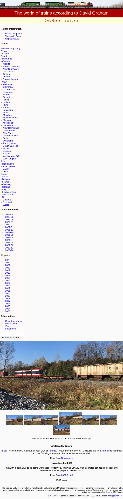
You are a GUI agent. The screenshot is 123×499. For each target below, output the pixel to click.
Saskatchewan (10, 79)
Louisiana (8, 110)
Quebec (7, 76)
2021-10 (9, 232)
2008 (7, 298)
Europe (4, 174)
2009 (7, 296)
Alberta (6, 64)
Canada (6, 61)
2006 (7, 303)
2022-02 (9, 224)
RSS (51, 496)
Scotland (7, 202)
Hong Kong (8, 164)
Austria (5, 176)
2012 (7, 288)
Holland (6, 187)
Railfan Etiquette (13, 33)
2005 (7, 306)
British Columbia (11, 66)
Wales (6, 205)
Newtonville (67, 458)
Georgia (7, 97)
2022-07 (9, 222)
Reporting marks (13, 321)
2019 (7, 270)
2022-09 (9, 219)
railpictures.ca (12, 38)
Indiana (7, 102)
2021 (7, 265)
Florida (6, 94)
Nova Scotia (9, 71)
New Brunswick (11, 69)
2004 (7, 308)
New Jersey (9, 130)
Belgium (6, 179)
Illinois (6, 99)
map (4, 450)
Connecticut (9, 89)
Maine (6, 112)
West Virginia (9, 158)
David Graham (53, 20)
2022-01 (9, 227)
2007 (7, 301)
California (8, 87)
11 (68, 475)
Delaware (8, 92)
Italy (4, 189)
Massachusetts (10, 117)
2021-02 (9, 245)
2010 (7, 293)
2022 (7, 262)
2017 (7, 275)
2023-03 (9, 217)
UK (3, 197)
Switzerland (8, 194)
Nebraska (8, 125)
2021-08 (9, 237)
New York (8, 133)
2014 (7, 283)
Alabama (7, 84)
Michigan (7, 120)
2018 (7, 273)
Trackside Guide (13, 36)
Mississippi (8, 123)
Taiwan (5, 169)
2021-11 (9, 229)
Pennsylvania (10, 143)
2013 (7, 285)
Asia (3, 161)
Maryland (7, 115)
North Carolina (10, 135)
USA (4, 81)
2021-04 (9, 242)
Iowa (5, 105)
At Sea (4, 171)
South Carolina (10, 146)
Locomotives (11, 323)
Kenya (5, 53)
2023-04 (9, 214)
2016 (7, 278)
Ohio (5, 138)
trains (75, 20)
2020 (7, 267)
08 (71, 475)
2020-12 (9, 247)
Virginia (7, 153)
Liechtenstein (9, 192)
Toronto (52, 450)
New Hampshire (11, 128)
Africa (4, 51)
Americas (5, 56)
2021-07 (9, 240)
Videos (8, 326)
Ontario (7, 74)
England (7, 199)
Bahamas (7, 58)
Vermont (7, 151)
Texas (6, 148)
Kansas (7, 107)
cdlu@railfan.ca (115, 496)
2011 (7, 290)
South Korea (8, 166)
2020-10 (9, 250)
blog (67, 20)
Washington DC (11, 156)
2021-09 (9, 235)
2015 (7, 280)
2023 (7, 260)
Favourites (10, 328)
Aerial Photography (10, 48)
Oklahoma (8, 140)
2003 (7, 311)
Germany (7, 184)
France (5, 181)
